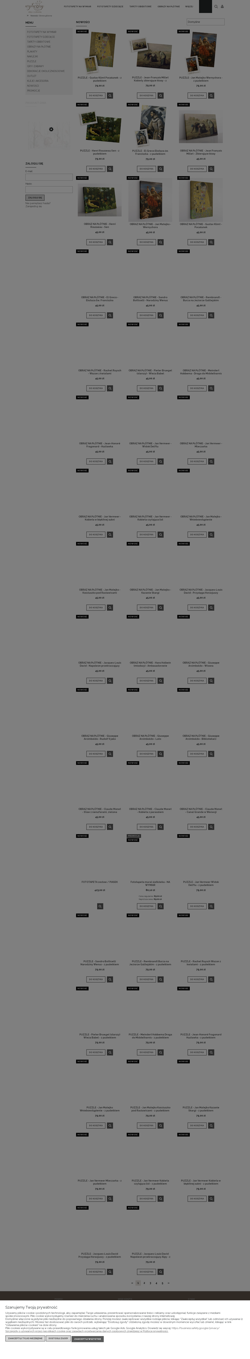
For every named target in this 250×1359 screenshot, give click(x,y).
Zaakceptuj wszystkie (87, 1340)
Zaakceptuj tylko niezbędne (25, 1340)
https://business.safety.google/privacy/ (196, 1329)
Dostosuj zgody (58, 1340)
